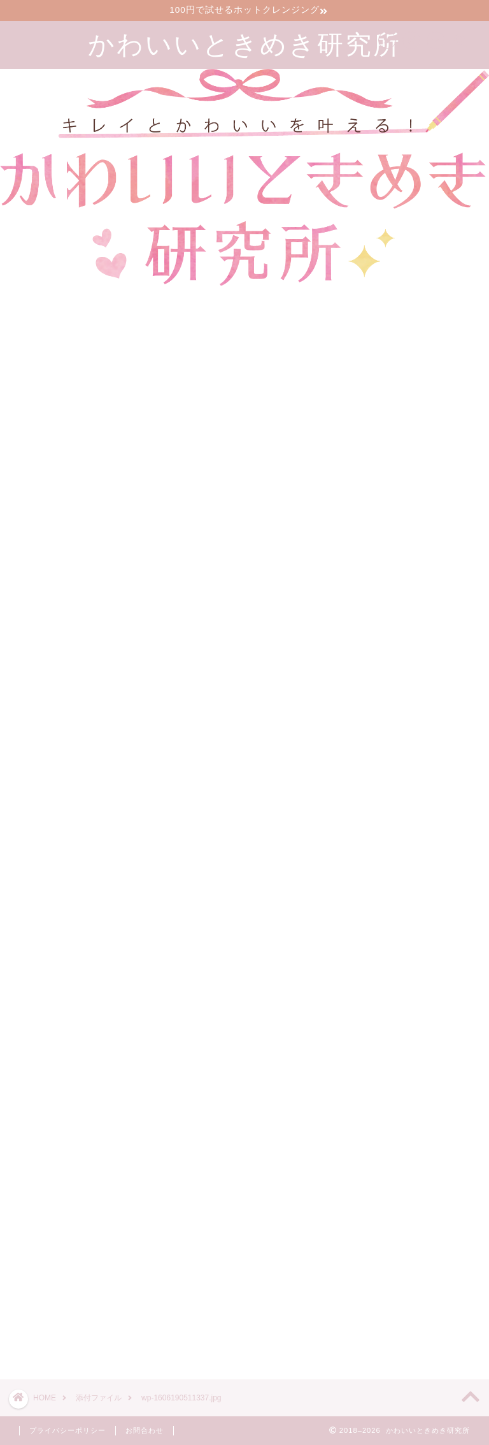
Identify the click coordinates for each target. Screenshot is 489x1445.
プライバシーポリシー (67, 1430)
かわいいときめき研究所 (244, 43)
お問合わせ (144, 1430)
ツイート (361, 1324)
